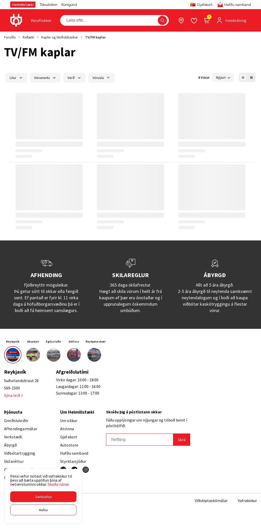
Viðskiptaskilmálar (211, 500)
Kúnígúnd (69, 4)
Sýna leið (13, 395)
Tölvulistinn (48, 4)
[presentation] (41, 20)
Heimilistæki (22, 4)
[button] (43, 496)
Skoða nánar (58, 484)
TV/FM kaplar (95, 37)
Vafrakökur (247, 500)
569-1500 (12, 388)
